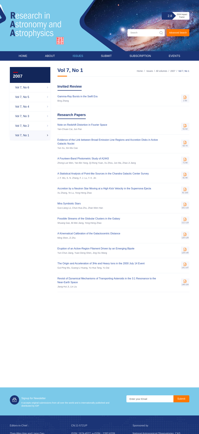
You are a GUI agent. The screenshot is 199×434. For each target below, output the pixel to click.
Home (23, 56)
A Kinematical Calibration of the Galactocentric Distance (88, 233)
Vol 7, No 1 (183, 71)
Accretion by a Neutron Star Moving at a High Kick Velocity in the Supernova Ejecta (104, 188)
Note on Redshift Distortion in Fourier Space (82, 124)
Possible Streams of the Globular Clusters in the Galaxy (88, 218)
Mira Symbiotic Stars (69, 203)
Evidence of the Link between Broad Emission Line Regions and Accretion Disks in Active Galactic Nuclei (107, 141)
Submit (106, 56)
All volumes (161, 71)
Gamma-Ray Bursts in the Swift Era (77, 96)
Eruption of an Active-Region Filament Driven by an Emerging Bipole (96, 248)
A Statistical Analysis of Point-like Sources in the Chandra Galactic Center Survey (103, 173)
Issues (78, 56)
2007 (172, 71)
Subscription (140, 56)
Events (174, 56)
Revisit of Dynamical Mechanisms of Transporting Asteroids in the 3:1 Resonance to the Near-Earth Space (106, 280)
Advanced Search (178, 32)
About (50, 56)
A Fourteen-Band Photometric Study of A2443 (83, 158)
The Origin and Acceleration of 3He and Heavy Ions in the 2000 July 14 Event (101, 263)
